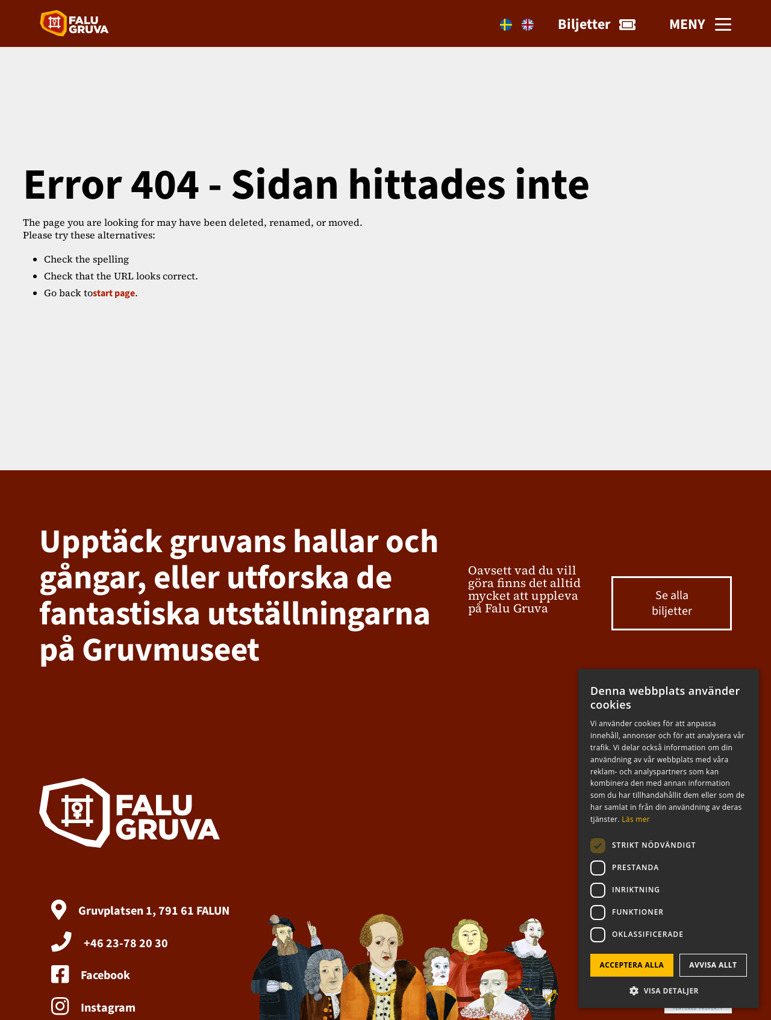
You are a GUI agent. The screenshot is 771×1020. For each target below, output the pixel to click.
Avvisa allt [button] (713, 965)
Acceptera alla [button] (632, 965)
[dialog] (668, 838)
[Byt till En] (528, 25)
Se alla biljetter (672, 603)
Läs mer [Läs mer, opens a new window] (636, 819)
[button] (668, 990)
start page (114, 293)
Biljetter (596, 24)
